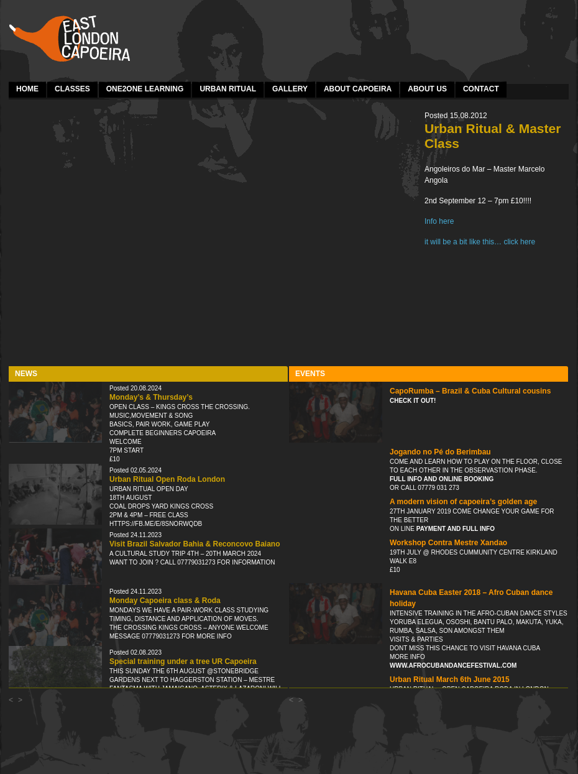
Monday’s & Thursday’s (151, 397)
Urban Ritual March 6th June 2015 (450, 679)
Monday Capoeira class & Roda (165, 600)
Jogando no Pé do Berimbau (440, 452)
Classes (72, 89)
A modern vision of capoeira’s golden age (463, 501)
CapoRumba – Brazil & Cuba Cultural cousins (470, 391)
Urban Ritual (228, 89)
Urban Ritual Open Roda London (167, 479)
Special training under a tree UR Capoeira (183, 661)
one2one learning (145, 89)
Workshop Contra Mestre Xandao (448, 542)
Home (27, 89)
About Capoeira (358, 89)
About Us (427, 89)
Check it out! (413, 400)
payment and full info (455, 528)
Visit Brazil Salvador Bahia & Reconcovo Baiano (194, 544)
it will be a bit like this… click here (479, 241)
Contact (481, 89)
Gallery (290, 89)
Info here (439, 221)
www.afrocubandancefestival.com (453, 665)
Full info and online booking (441, 479)
